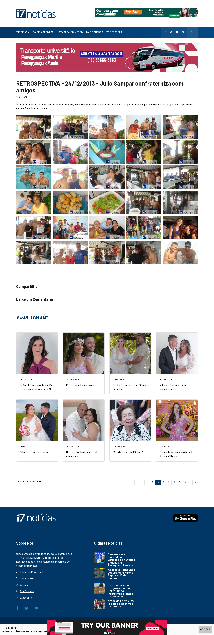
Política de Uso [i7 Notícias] (27, 578)
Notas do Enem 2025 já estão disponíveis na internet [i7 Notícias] (121, 603)
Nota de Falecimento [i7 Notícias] (70, 32)
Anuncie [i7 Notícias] (24, 585)
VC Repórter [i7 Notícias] (114, 32)
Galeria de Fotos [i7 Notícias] (43, 32)
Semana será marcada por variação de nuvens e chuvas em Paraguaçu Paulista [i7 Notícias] (122, 559)
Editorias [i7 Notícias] (22, 32)
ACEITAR (205, 629)
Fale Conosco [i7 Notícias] (94, 32)
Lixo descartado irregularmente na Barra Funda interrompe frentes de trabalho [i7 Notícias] (120, 590)
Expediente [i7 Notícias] (26, 598)
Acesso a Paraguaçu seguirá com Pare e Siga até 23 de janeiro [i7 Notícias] (121, 574)
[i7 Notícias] (36, 13)
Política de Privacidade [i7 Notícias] (31, 572)
